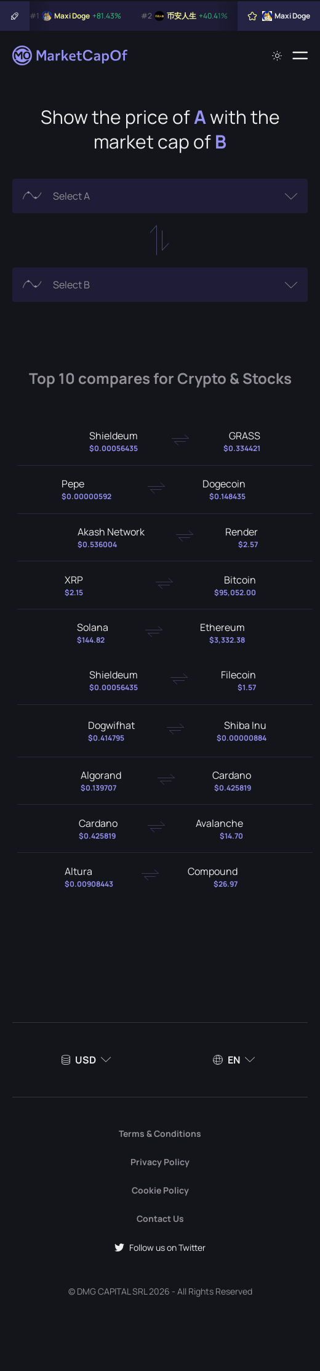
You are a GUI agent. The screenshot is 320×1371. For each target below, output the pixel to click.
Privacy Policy (160, 1162)
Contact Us (160, 1218)
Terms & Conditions (160, 1133)
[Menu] (300, 55)
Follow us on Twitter (160, 1247)
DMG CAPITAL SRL (112, 1291)
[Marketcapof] (70, 55)
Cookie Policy (160, 1190)
